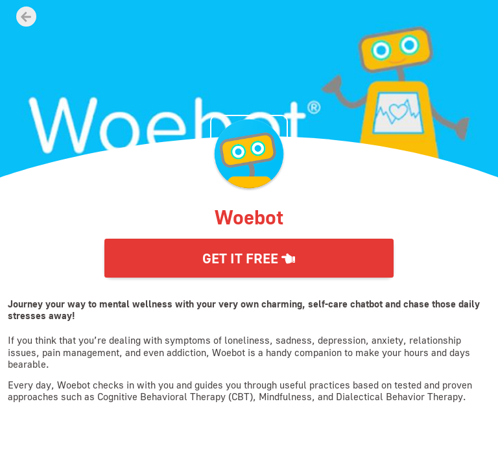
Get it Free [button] (248, 258)
